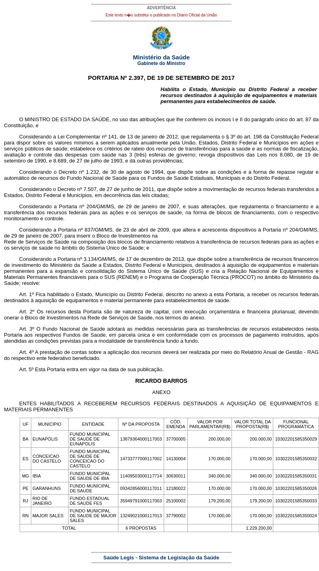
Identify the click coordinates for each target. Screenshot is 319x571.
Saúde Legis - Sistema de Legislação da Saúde (161, 558)
